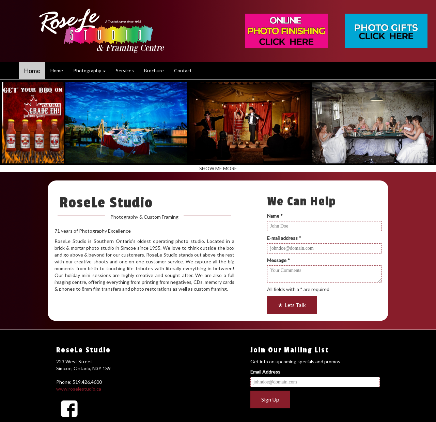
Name (275, 216)
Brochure (154, 70)
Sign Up (270, 399)
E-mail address (284, 238)
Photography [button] (89, 70)
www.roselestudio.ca (78, 389)
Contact (183, 70)
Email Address (265, 372)
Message (278, 260)
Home (32, 70)
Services (125, 70)
